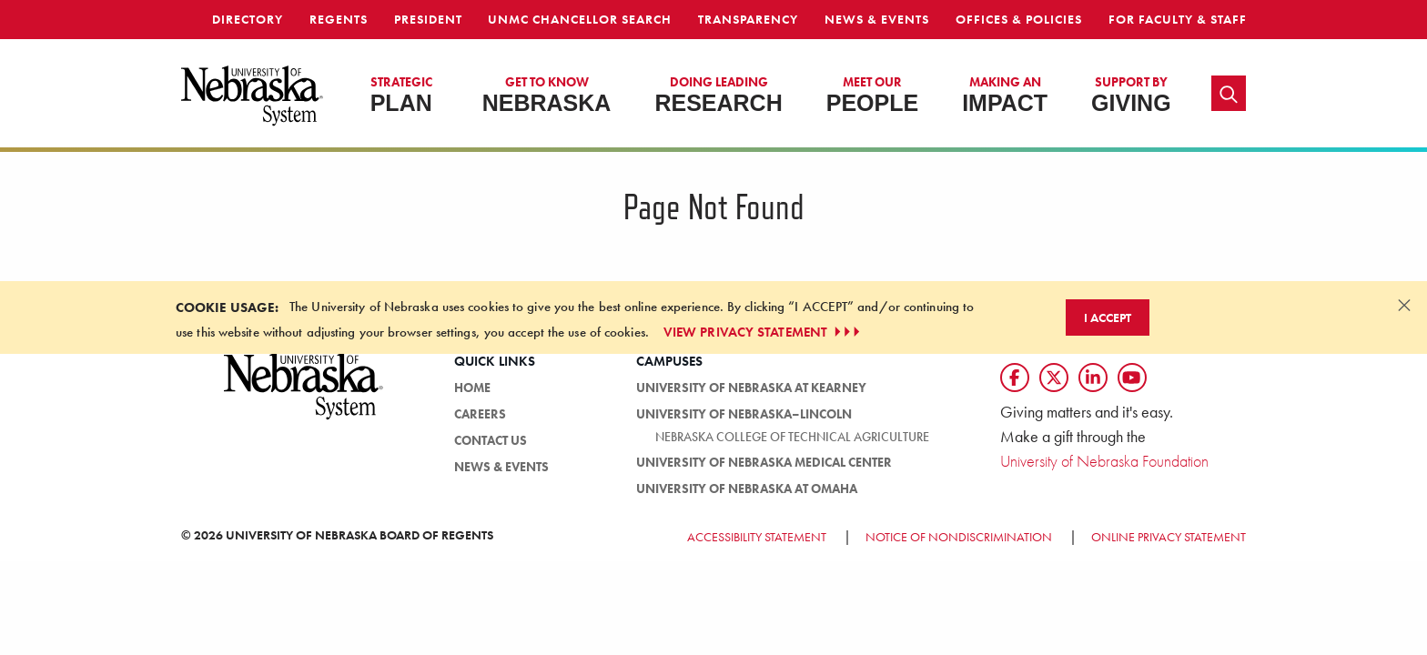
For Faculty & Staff (1177, 19)
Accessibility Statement (756, 537)
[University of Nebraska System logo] (304, 396)
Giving (1131, 95)
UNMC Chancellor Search (580, 19)
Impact (1004, 95)
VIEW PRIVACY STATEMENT (763, 332)
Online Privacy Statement (1168, 537)
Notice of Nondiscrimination (958, 537)
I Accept (1107, 317)
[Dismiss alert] (1404, 304)
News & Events (877, 19)
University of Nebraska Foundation (1104, 460)
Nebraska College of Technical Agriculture (792, 436)
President (428, 19)
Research (718, 95)
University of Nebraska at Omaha (746, 488)
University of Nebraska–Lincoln (744, 414)
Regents (338, 19)
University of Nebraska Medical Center (764, 462)
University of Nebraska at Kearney (751, 387)
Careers (480, 414)
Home (472, 387)
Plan (401, 95)
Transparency (748, 19)
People (872, 95)
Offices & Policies (1019, 19)
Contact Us (490, 440)
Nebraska (547, 95)
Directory (247, 19)
